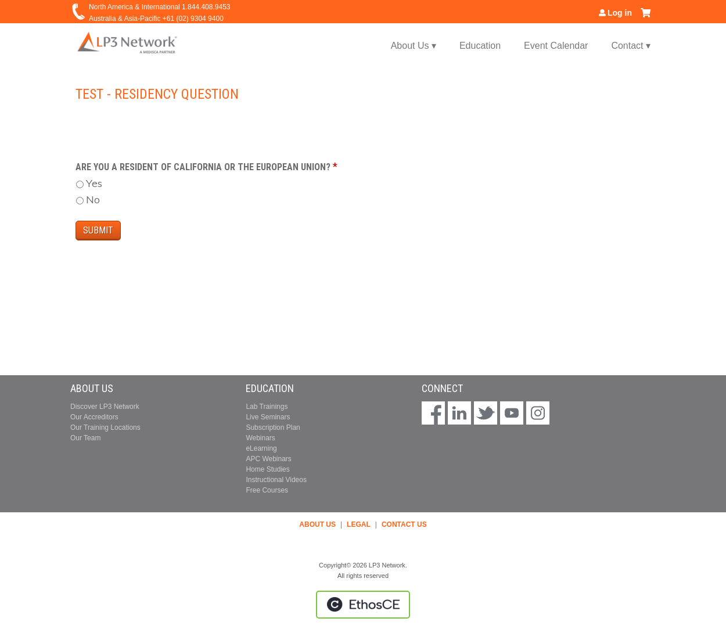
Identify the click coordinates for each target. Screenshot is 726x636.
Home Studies (267, 469)
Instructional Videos (276, 480)
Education (480, 46)
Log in (620, 13)
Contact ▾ (630, 46)
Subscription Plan (273, 427)
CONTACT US (404, 524)
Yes (94, 183)
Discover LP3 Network (104, 407)
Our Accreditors (94, 417)
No (93, 199)
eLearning (261, 448)
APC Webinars (268, 459)
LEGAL (359, 524)
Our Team (85, 438)
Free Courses (267, 490)
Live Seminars (268, 417)
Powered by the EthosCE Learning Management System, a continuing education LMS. (363, 605)
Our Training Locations (105, 427)
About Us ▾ (413, 46)
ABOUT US (317, 524)
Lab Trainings (266, 407)
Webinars (260, 438)
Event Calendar (556, 46)
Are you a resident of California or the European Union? (203, 167)
